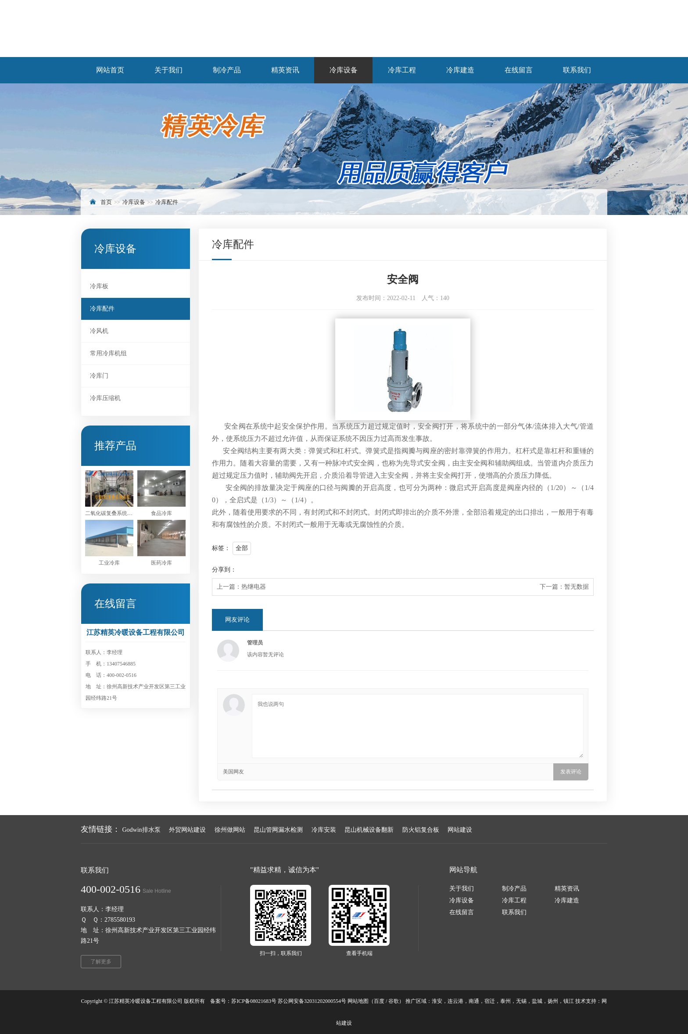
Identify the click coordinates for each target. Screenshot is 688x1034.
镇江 (568, 1001)
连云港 (455, 1001)
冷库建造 (567, 900)
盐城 (537, 1001)
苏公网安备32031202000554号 (312, 1001)
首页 (106, 202)
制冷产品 (514, 888)
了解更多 (100, 962)
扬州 (553, 1001)
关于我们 (461, 888)
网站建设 (460, 829)
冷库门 (99, 375)
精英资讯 (567, 888)
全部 (242, 548)
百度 (379, 1001)
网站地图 (358, 1001)
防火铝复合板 (420, 829)
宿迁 (489, 1001)
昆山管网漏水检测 (278, 829)
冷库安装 (324, 829)
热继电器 (253, 586)
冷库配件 (166, 202)
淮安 (437, 1001)
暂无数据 (576, 586)
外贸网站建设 (187, 829)
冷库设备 (133, 202)
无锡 (521, 1001)
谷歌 (393, 1001)
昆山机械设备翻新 (369, 829)
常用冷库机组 (108, 353)
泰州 (505, 1001)
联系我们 (514, 912)
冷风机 (99, 331)
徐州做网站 (230, 829)
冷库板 (99, 286)
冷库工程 (514, 900)
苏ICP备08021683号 (253, 1001)
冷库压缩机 (105, 398)
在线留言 (461, 912)
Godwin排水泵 (141, 829)
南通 (474, 1001)
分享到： (224, 569)
